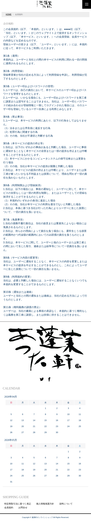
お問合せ (22, 507)
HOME (8, 14)
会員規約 (8, 507)
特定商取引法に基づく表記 (17, 504)
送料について (66, 504)
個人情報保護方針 (45, 504)
